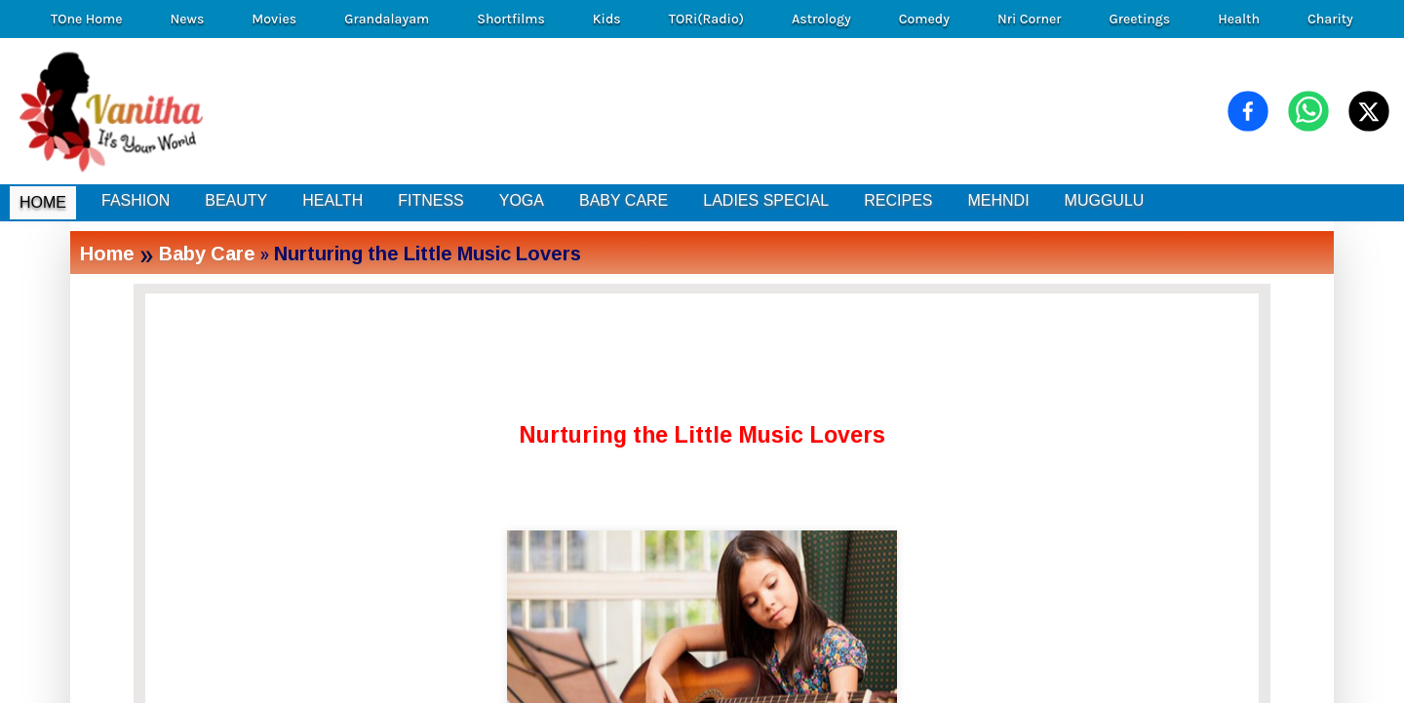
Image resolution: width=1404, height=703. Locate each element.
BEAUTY (236, 200)
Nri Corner (1029, 19)
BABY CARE (623, 200)
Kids (607, 19)
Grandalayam (386, 19)
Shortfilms (511, 19)
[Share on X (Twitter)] (1368, 111)
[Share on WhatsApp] (1308, 111)
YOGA (521, 200)
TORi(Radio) (706, 19)
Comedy (924, 19)
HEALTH (332, 200)
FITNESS (431, 200)
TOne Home (87, 19)
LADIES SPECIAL (766, 200)
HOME (43, 202)
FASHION (135, 200)
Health (1239, 19)
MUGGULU (1105, 200)
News (188, 19)
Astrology (821, 19)
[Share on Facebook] (1248, 111)
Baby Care (207, 252)
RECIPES (898, 200)
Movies (274, 19)
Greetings (1139, 19)
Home (107, 252)
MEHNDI (998, 200)
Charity (1330, 19)
